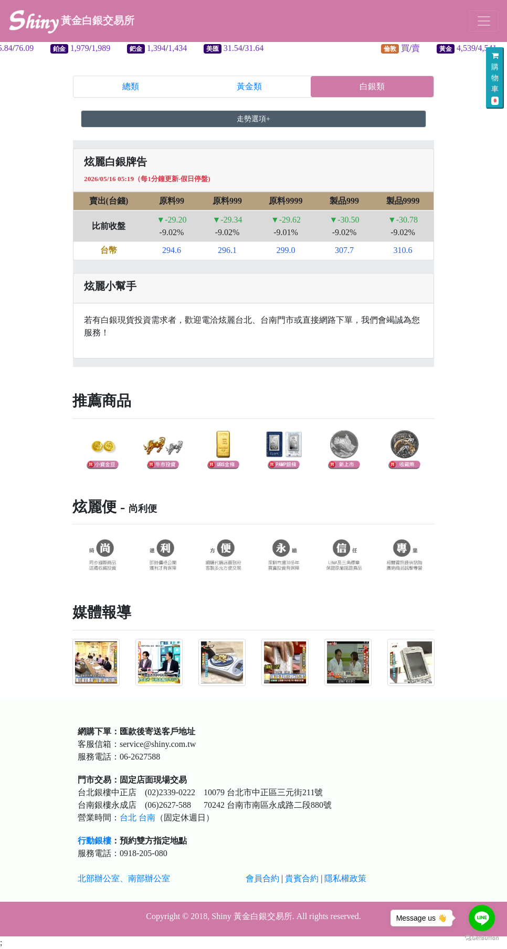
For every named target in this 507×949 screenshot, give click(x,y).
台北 (128, 817)
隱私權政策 (345, 878)
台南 (147, 817)
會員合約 (262, 878)
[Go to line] (482, 918)
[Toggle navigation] (484, 20)
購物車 (495, 78)
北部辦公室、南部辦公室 (124, 878)
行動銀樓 (94, 840)
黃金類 (249, 86)
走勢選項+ (253, 119)
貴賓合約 (302, 878)
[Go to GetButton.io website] (482, 938)
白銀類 (372, 86)
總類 (130, 86)
